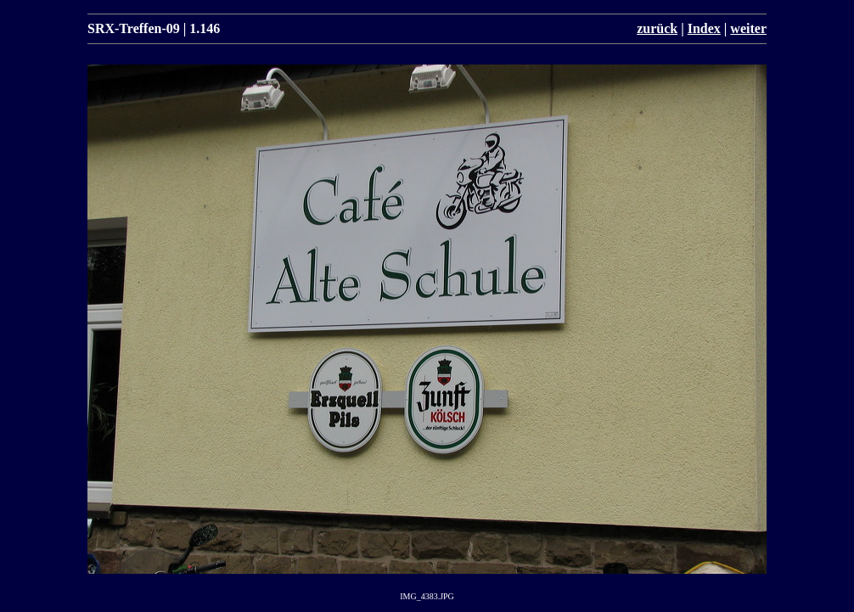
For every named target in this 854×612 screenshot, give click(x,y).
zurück (657, 28)
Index (704, 28)
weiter (748, 28)
